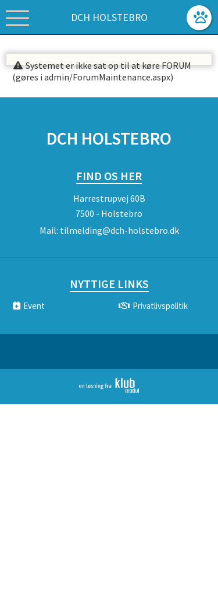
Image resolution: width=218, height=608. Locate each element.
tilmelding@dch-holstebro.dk (119, 230)
